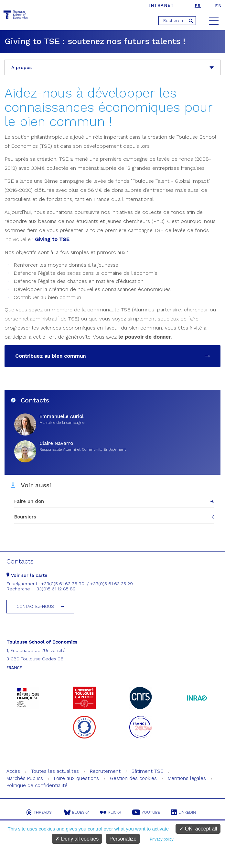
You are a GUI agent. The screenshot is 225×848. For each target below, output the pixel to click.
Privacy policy (161, 839)
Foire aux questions (76, 778)
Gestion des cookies (133, 778)
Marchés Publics (24, 778)
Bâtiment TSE (147, 771)
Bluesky (76, 812)
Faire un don (29, 501)
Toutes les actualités (55, 771)
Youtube (146, 812)
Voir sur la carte (26, 575)
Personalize (122, 839)
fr (198, 5)
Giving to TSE (52, 239)
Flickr (110, 812)
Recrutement (105, 771)
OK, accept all (198, 828)
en (218, 5)
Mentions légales (187, 778)
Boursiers (25, 517)
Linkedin (183, 812)
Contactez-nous (35, 606)
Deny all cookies (77, 839)
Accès (13, 771)
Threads (38, 812)
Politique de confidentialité (37, 785)
